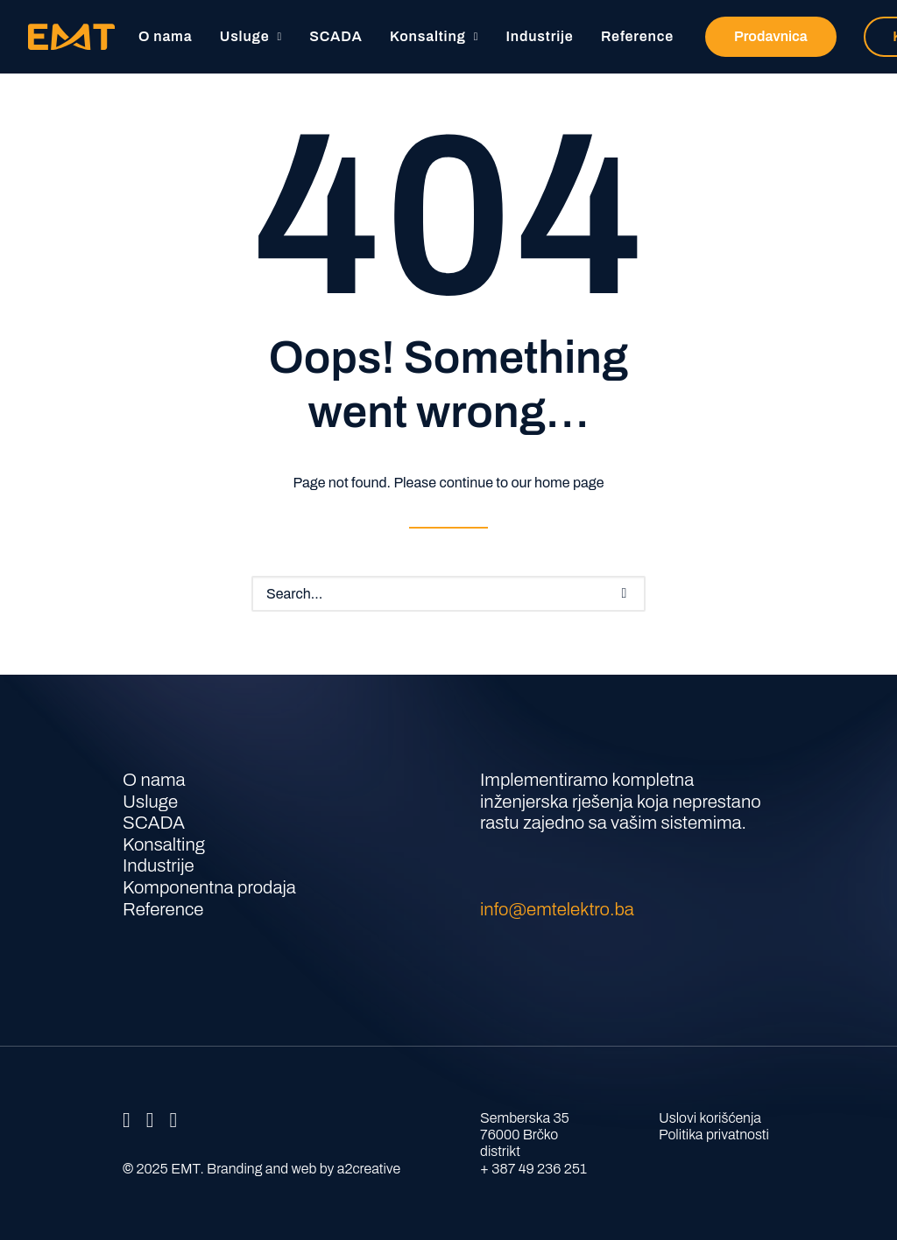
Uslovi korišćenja (710, 1117)
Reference (637, 36)
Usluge (251, 36)
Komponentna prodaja (209, 887)
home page (569, 482)
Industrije (540, 36)
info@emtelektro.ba (557, 909)
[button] (624, 593)
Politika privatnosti (714, 1134)
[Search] (448, 594)
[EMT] (71, 37)
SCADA (335, 36)
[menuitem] (165, 37)
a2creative (368, 1168)
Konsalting (434, 36)
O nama (165, 36)
